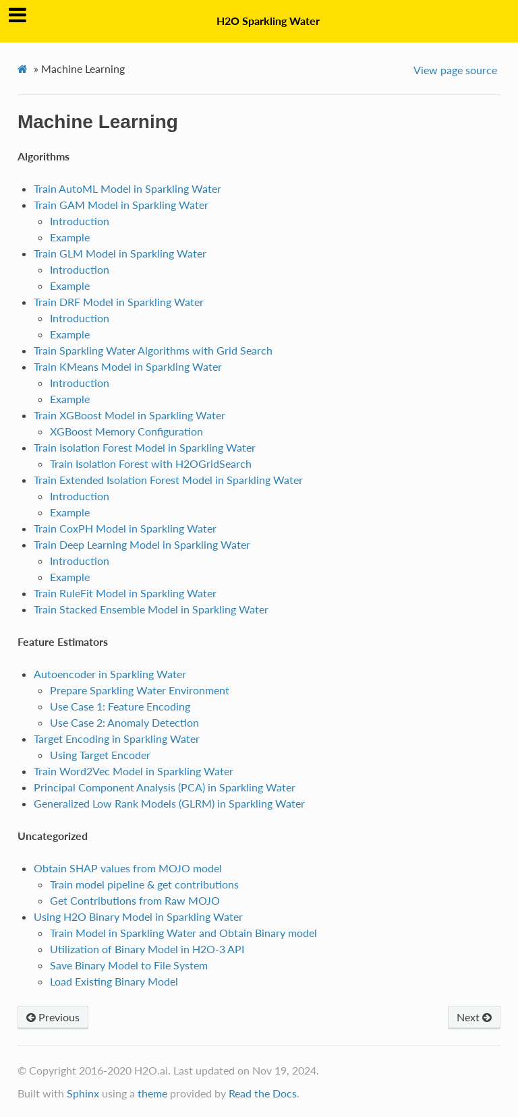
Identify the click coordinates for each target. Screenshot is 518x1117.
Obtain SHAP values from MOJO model (128, 868)
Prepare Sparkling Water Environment (139, 690)
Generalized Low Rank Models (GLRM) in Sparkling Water (169, 803)
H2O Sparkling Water (268, 20)
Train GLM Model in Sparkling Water (120, 253)
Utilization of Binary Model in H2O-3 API (147, 948)
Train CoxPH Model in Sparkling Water (125, 528)
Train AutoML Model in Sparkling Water (127, 188)
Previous (53, 1016)
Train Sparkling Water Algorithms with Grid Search (153, 350)
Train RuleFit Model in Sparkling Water (125, 592)
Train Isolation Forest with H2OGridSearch (151, 463)
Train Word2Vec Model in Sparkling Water (133, 770)
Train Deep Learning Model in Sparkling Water (142, 544)
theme (152, 1093)
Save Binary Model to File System (129, 965)
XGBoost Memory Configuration (126, 431)
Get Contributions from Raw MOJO (135, 900)
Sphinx (83, 1093)
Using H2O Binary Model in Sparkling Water (138, 916)
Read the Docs (263, 1093)
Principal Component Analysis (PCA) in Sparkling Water (164, 787)
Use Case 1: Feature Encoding (120, 706)
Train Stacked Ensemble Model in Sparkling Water (151, 609)
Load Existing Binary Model (114, 981)
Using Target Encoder (100, 754)
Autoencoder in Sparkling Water (110, 673)
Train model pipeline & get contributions (144, 884)
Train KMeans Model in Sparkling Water (128, 366)
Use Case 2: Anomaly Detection (124, 722)
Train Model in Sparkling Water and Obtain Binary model (183, 932)
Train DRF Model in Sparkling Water (119, 301)
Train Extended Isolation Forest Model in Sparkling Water (168, 479)
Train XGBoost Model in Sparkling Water (129, 415)
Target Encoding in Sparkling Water (117, 738)
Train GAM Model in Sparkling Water (121, 204)
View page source (455, 69)
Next (474, 1016)
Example (70, 237)
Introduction (79, 220)
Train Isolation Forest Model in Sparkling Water (145, 447)
